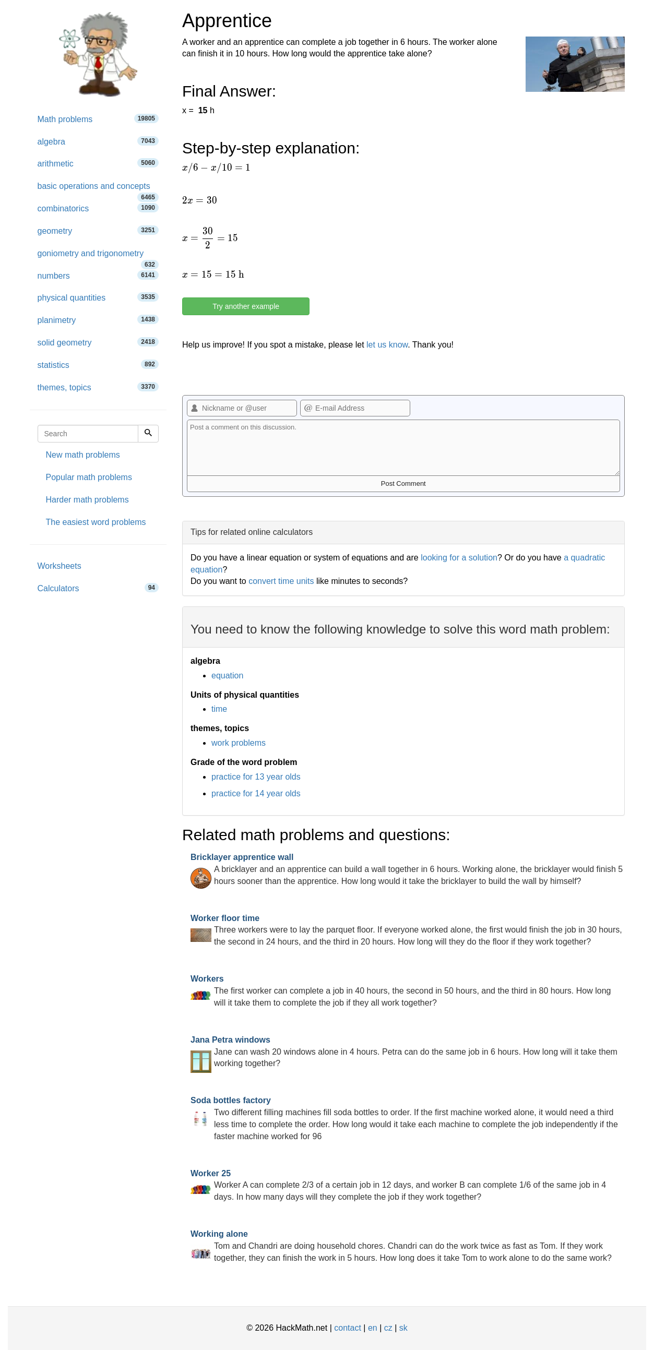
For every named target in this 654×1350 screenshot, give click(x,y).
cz (388, 1327)
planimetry (98, 320)
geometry (98, 230)
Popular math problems (89, 477)
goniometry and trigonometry (98, 257)
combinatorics (98, 208)
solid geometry (98, 342)
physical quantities (98, 297)
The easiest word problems (96, 522)
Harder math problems (87, 499)
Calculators (98, 588)
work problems (238, 742)
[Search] (148, 434)
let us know (387, 344)
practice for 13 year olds (256, 776)
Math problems (98, 119)
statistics (98, 364)
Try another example (245, 306)
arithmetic (98, 163)
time (219, 708)
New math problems (83, 454)
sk (403, 1327)
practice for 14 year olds (256, 793)
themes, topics (98, 387)
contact (347, 1327)
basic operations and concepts (98, 190)
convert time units (281, 581)
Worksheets (59, 565)
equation (227, 675)
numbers (98, 275)
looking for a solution (459, 557)
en (372, 1327)
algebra (98, 141)
